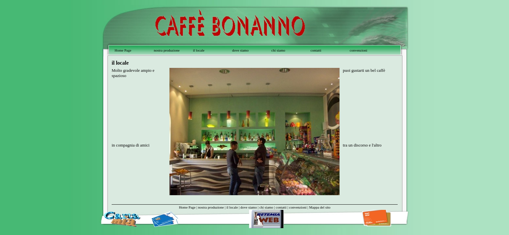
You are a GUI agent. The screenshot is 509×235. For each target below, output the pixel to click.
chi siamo (278, 50)
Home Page (123, 50)
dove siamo (240, 50)
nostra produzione (167, 50)
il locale (198, 50)
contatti (315, 50)
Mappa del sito (319, 207)
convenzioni (358, 50)
